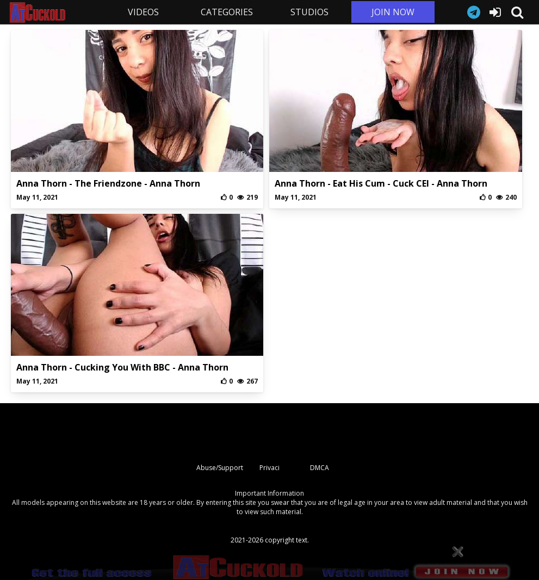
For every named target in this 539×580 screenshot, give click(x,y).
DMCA (319, 467)
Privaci (269, 467)
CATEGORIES (227, 12)
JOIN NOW (392, 12)
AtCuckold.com (55, 12)
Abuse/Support (219, 467)
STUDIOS (309, 12)
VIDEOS (143, 12)
